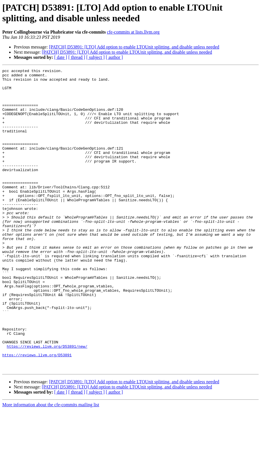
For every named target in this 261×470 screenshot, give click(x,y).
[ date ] (60, 57)
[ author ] (114, 57)
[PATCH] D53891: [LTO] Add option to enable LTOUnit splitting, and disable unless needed (134, 47)
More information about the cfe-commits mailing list (50, 465)
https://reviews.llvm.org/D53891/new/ (47, 402)
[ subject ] (95, 57)
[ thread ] (76, 57)
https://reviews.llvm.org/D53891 (37, 412)
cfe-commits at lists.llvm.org (133, 32)
